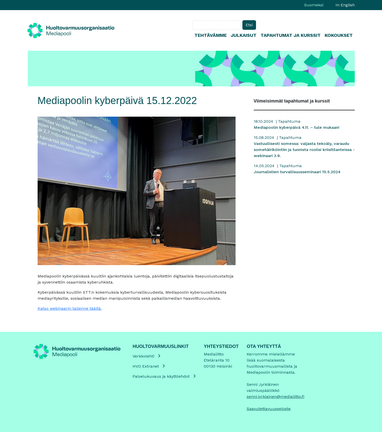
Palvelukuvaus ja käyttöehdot (161, 376)
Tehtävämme (210, 35)
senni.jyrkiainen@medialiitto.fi (275, 396)
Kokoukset (339, 35)
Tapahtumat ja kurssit (291, 35)
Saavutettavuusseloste (269, 408)
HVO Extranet (146, 366)
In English (345, 5)
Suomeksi (313, 5)
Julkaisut (244, 35)
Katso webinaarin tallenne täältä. (70, 308)
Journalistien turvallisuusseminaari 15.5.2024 (297, 171)
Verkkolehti (143, 356)
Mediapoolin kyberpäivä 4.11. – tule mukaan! (296, 127)
